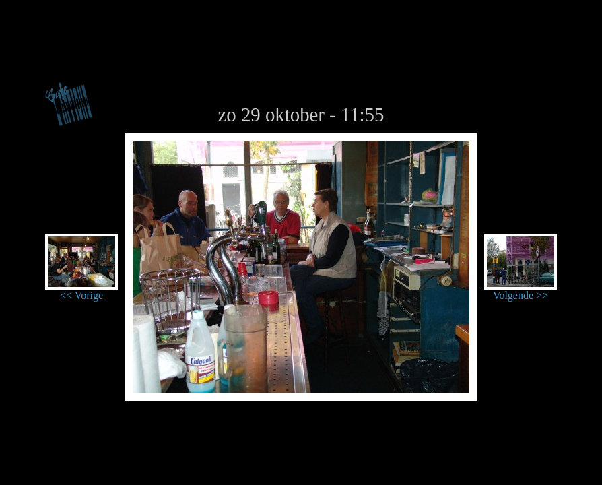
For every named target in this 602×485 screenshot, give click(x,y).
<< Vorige (81, 290)
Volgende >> (520, 290)
